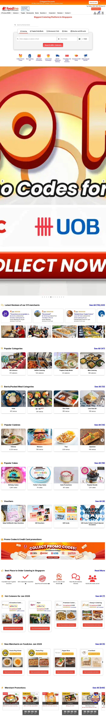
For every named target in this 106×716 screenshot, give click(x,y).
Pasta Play (39, 650)
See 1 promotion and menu (91, 672)
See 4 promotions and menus (12, 672)
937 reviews (100, 607)
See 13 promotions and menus (66, 625)
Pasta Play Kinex (15, 650)
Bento (37, 13)
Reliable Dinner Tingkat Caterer (84, 314)
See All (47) (99, 348)
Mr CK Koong (45, 316)
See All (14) (99, 425)
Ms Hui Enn (13, 316)
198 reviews (47, 610)
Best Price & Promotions (42, 579)
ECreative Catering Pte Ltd (17, 317)
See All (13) (99, 387)
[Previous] (2, 181)
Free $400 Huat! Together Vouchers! (9, 579)
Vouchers (43, 13)
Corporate (52, 13)
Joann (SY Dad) (78, 316)
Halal (84, 39)
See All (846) (99, 688)
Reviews (60, 13)
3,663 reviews (20, 610)
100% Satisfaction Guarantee (25, 579)
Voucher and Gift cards (78, 31)
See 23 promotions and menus (92, 625)
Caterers (16, 13)
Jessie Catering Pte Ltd (80, 317)
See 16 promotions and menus (40, 628)
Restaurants (30, 13)
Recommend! (46, 314)
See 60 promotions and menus (13, 628)
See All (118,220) (97, 305)
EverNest (91, 650)
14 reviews (73, 607)
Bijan (39, 603)
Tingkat (23, 13)
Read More (100, 570)
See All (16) (99, 463)
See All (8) (100, 501)
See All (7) (100, 596)
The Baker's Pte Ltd (47, 317)
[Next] (103, 181)
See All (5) (100, 644)
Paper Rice (66, 650)
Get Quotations (96, 8)
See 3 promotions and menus (65, 672)
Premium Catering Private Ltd (69, 603)
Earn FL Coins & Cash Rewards (59, 579)
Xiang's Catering (96, 603)
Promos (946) (6, 13)
